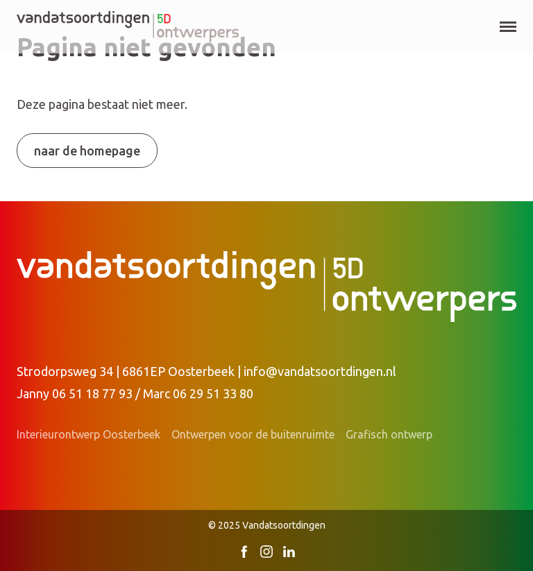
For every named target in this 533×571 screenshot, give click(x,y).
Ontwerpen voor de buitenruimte (253, 434)
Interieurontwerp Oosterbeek (88, 434)
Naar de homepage (87, 150)
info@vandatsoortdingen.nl (320, 371)
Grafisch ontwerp (389, 434)
